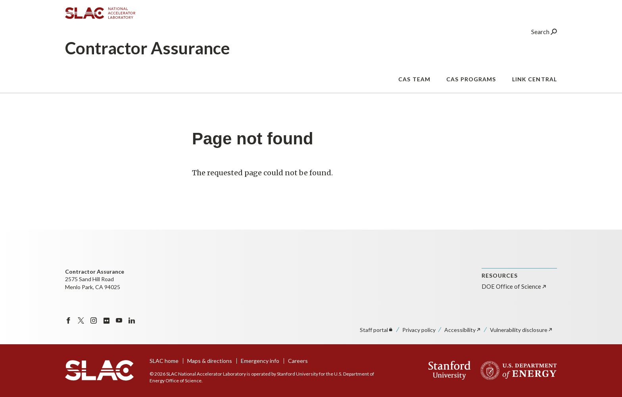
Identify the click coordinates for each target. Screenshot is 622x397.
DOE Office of (514, 286)
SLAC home (164, 360)
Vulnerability (521, 329)
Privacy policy (419, 329)
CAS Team (414, 85)
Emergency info (260, 360)
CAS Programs (471, 85)
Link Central (534, 85)
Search (544, 37)
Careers (298, 360)
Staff (377, 329)
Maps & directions (209, 360)
